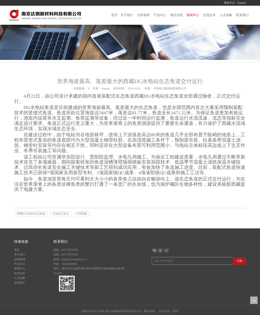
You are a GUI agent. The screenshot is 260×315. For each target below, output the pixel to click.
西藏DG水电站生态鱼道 (31, 213)
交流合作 (19, 273)
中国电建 (81, 213)
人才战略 (19, 278)
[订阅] (239, 261)
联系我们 (19, 282)
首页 (17, 249)
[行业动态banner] (130, 42)
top (254, 300)
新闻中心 (19, 268)
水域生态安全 (60, 213)
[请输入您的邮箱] (168, 261)
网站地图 (150, 311)
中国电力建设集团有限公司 (170, 88)
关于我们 (19, 254)
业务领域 (19, 259)
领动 (175, 311)
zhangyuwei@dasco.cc (74, 259)
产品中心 (19, 264)
